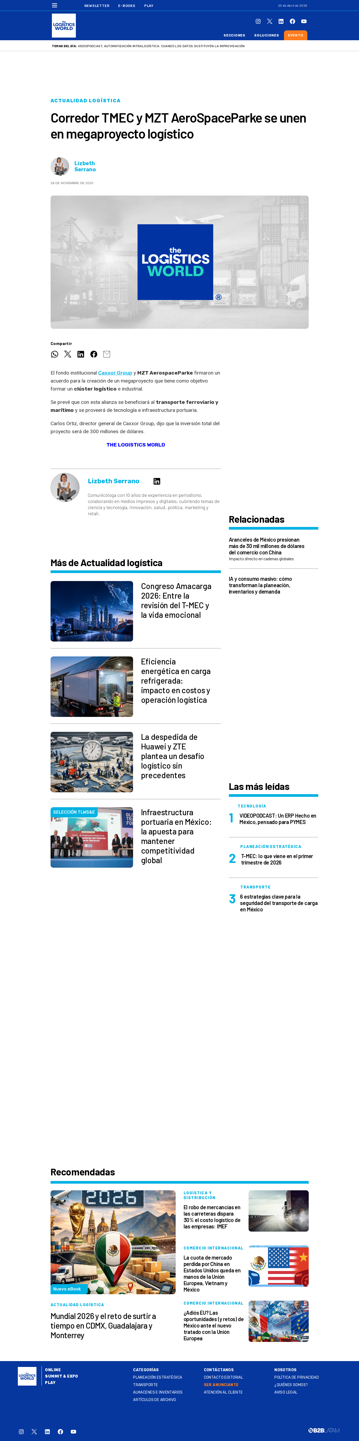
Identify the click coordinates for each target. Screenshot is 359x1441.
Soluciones (266, 35)
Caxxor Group (115, 373)
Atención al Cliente (223, 1392)
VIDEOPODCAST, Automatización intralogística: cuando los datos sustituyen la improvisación (161, 46)
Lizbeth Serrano (85, 166)
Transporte (145, 1385)
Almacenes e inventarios (158, 1392)
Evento (295, 35)
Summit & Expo (61, 1376)
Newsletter (97, 6)
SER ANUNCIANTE (221, 1385)
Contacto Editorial (223, 1377)
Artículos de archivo (154, 1400)
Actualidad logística (86, 101)
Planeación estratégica (157, 1377)
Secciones (234, 35)
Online (53, 1370)
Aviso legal (286, 1392)
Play (149, 6)
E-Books (126, 6)
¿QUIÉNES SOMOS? (291, 1385)
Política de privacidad (296, 1377)
